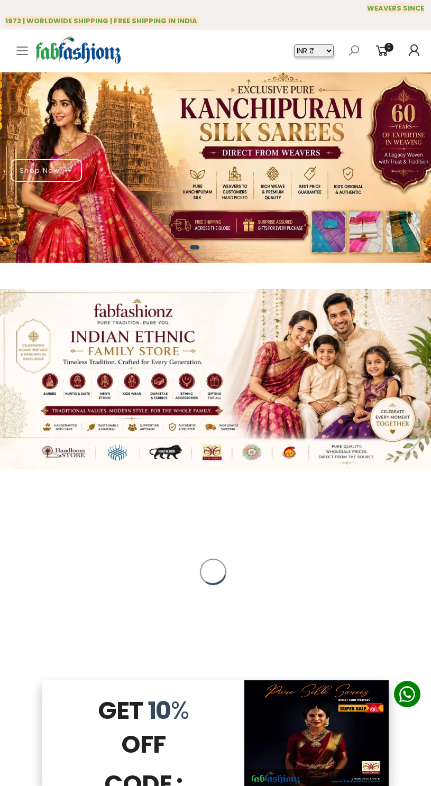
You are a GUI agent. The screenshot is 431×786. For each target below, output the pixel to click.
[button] (195, 247)
